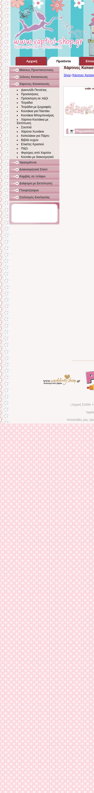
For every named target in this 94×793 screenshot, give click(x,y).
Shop (67, 75)
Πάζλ (24, 148)
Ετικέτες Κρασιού (32, 144)
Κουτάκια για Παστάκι (35, 111)
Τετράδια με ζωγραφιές (36, 107)
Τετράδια (27, 102)
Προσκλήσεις (29, 94)
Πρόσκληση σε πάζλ (34, 98)
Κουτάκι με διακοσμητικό (37, 157)
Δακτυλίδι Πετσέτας (34, 90)
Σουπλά (26, 127)
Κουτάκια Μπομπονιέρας (37, 115)
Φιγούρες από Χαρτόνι (36, 152)
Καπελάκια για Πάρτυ (35, 136)
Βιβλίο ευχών (30, 140)
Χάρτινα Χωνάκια (32, 131)
